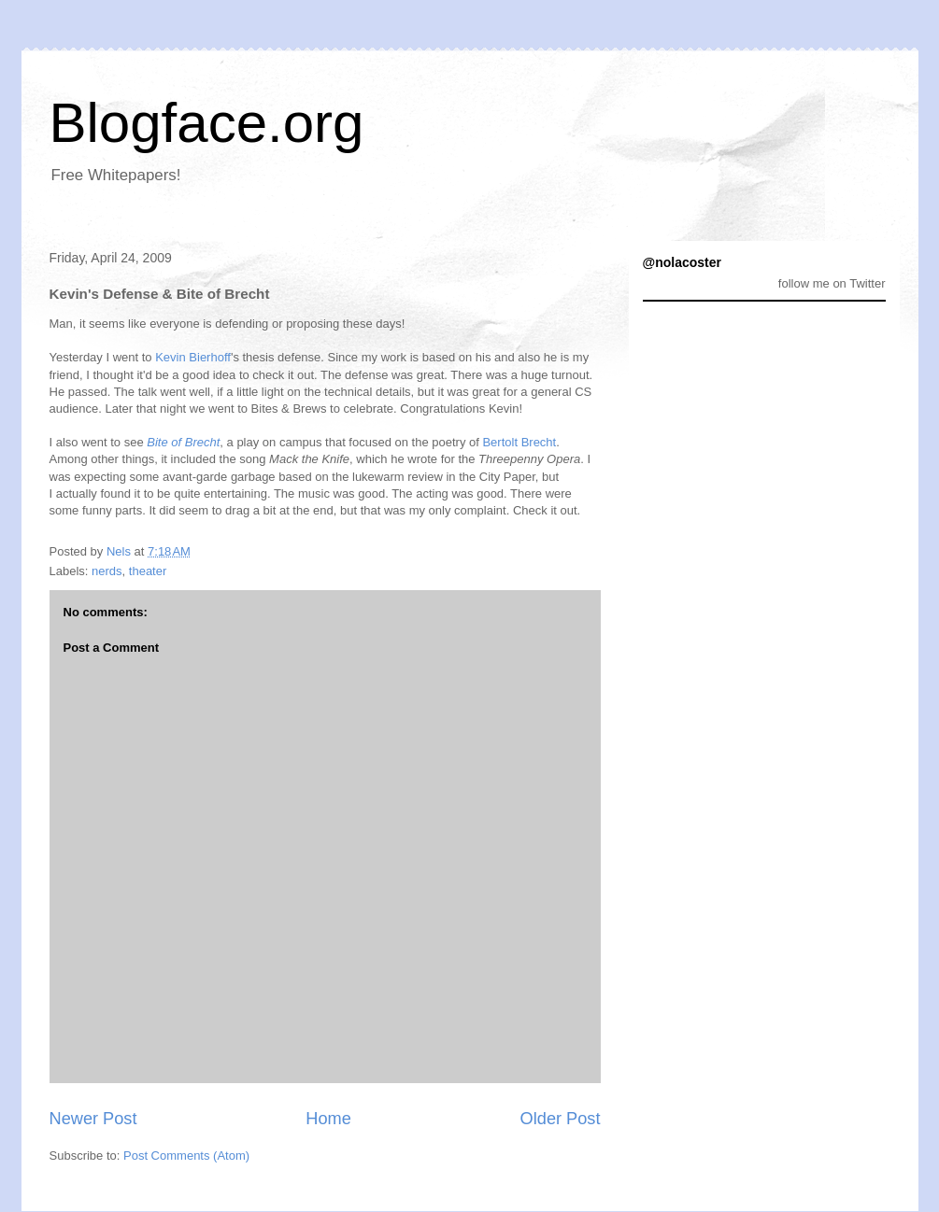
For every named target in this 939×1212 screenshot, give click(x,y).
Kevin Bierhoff (193, 357)
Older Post (560, 1118)
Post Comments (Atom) (186, 1156)
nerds (107, 571)
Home (328, 1118)
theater (147, 571)
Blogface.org (207, 123)
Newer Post (93, 1118)
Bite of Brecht (183, 442)
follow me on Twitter (832, 283)
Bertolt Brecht (519, 442)
